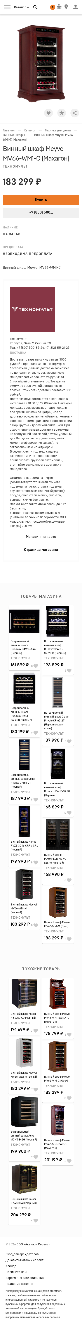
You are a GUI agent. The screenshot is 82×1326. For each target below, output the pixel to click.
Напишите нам (16, 1272)
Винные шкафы (14, 135)
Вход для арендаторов (22, 1254)
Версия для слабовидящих (24, 1278)
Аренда (10, 1266)
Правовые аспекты (19, 1283)
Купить (41, 200)
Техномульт (15, 166)
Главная (9, 130)
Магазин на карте (41, 537)
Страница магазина (41, 550)
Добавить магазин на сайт (24, 1260)
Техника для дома (58, 130)
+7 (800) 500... (41, 212)
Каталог (30, 130)
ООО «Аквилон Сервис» (33, 1244)
